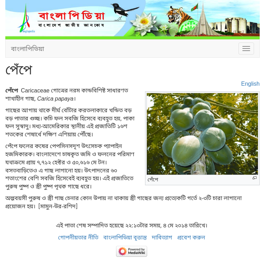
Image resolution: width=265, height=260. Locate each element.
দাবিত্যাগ (162, 237)
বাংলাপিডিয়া (27, 48)
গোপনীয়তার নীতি (78, 237)
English (250, 83)
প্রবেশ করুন (191, 237)
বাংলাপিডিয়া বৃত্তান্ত (125, 237)
